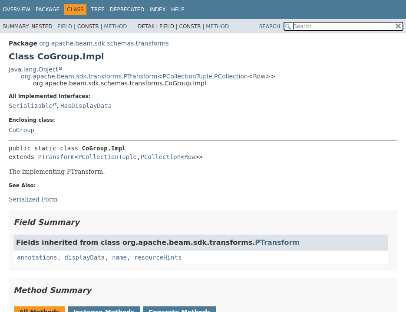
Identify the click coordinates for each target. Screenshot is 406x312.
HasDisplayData (86, 105)
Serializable (31, 105)
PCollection (231, 76)
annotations (37, 257)
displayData (85, 257)
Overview (16, 9)
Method (115, 26)
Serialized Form (33, 199)
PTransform (56, 156)
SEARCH (270, 26)
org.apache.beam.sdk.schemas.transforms (103, 43)
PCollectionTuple (187, 76)
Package (47, 9)
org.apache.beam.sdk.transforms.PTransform (89, 76)
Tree (98, 9)
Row (259, 76)
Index (157, 9)
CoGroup (21, 130)
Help (178, 9)
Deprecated (127, 9)
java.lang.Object (33, 69)
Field (64, 26)
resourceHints (158, 257)
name (119, 257)
